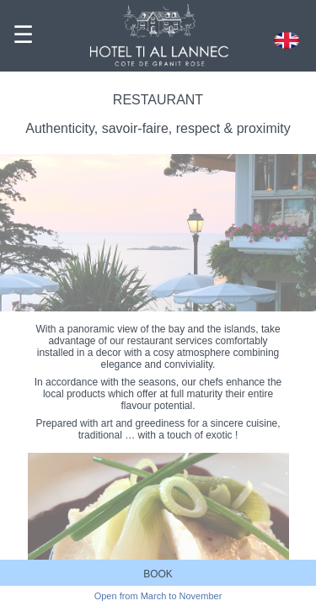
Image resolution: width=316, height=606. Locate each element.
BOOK (158, 574)
